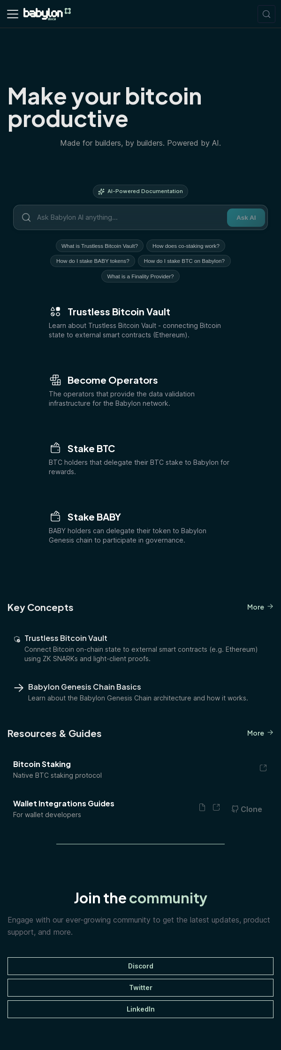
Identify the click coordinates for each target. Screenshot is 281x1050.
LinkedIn (141, 1011)
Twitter (140, 989)
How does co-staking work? (187, 246)
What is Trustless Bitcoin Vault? (99, 246)
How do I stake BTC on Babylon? (185, 262)
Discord (140, 968)
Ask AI (246, 217)
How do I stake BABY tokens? (92, 262)
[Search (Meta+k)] (266, 14)
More (260, 609)
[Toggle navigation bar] (13, 14)
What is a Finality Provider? (141, 278)
